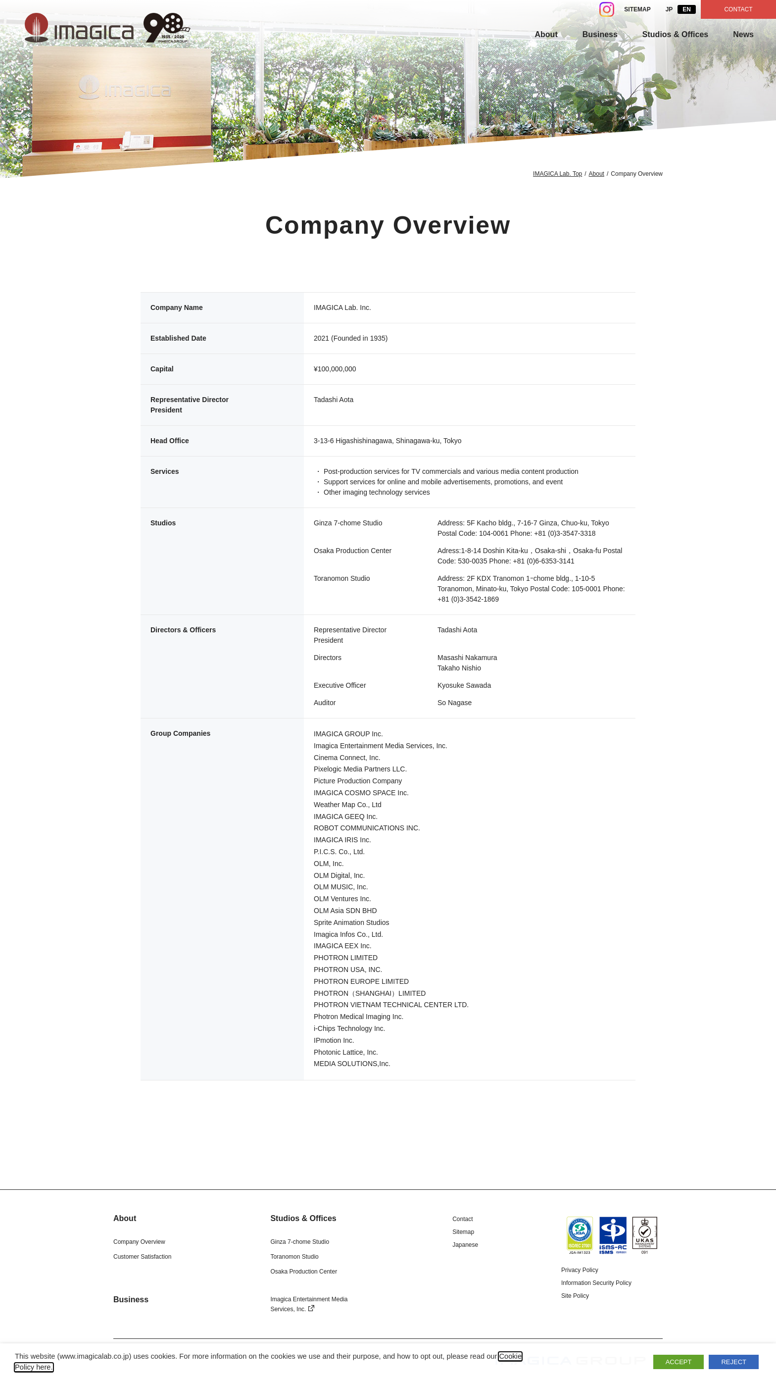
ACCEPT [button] (679, 1362)
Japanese (465, 1244)
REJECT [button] (733, 1362)
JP (669, 9)
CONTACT (738, 9)
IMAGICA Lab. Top (557, 173)
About (596, 173)
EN (686, 9)
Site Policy (575, 1295)
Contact (462, 1219)
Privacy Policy (579, 1270)
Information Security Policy (596, 1282)
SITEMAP (637, 9)
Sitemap (463, 1231)
